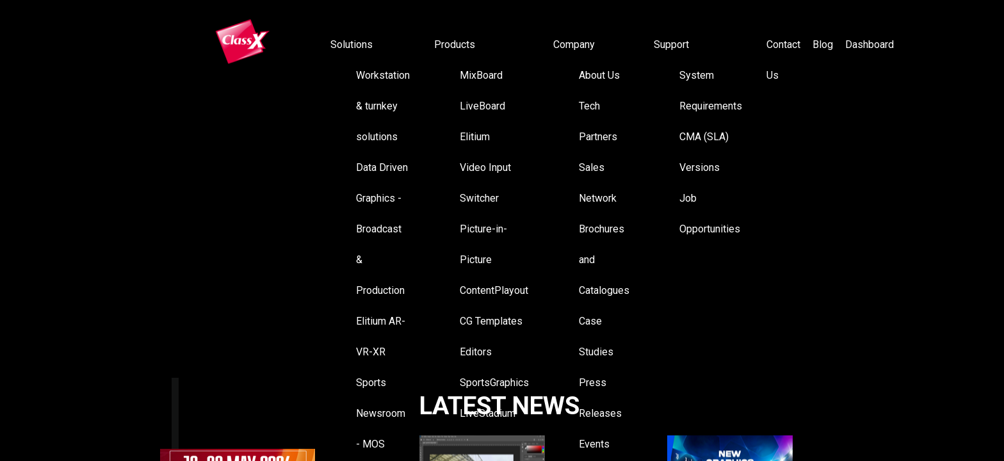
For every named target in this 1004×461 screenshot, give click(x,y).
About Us (599, 75)
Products (454, 44)
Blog (823, 44)
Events (594, 444)
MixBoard (481, 75)
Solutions (351, 44)
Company (574, 44)
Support (671, 44)
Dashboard (869, 44)
